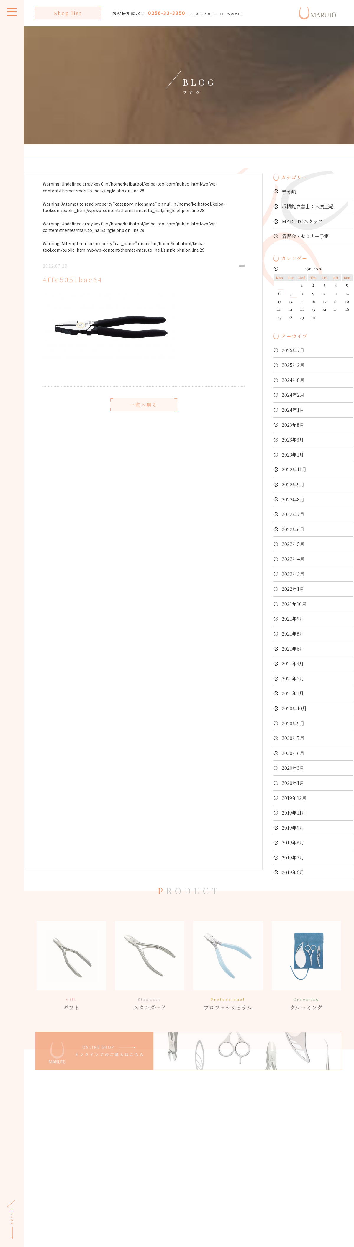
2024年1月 (293, 409)
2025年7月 (293, 350)
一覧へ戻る (144, 417)
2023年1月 (293, 454)
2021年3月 (293, 663)
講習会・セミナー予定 (305, 236)
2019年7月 (293, 857)
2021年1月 (293, 693)
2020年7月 (293, 738)
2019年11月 (294, 812)
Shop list (68, 13)
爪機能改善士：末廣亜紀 (308, 206)
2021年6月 (293, 648)
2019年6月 (293, 872)
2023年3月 (293, 439)
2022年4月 (293, 559)
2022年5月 (293, 544)
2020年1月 (293, 783)
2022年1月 (293, 588)
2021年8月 (293, 633)
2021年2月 (293, 678)
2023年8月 (293, 424)
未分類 (289, 191)
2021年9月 (293, 618)
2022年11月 (294, 469)
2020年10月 (294, 708)
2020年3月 (293, 767)
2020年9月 (293, 723)
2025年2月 (293, 365)
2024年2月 (293, 394)
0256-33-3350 (166, 13)
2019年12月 (294, 798)
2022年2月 (293, 574)
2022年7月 (293, 514)
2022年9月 (293, 484)
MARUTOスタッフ (302, 221)
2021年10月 (294, 603)
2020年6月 (293, 753)
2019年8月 (293, 842)
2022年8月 (293, 499)
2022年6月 (293, 529)
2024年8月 (293, 380)
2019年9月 (293, 827)
